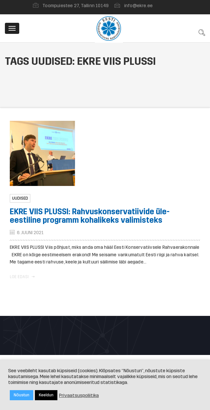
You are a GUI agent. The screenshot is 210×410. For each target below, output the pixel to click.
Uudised (20, 198)
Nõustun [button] (21, 395)
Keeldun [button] (46, 395)
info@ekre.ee (138, 5)
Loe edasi (22, 277)
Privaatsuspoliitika (79, 395)
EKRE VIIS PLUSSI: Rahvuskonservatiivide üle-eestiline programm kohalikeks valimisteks (90, 216)
